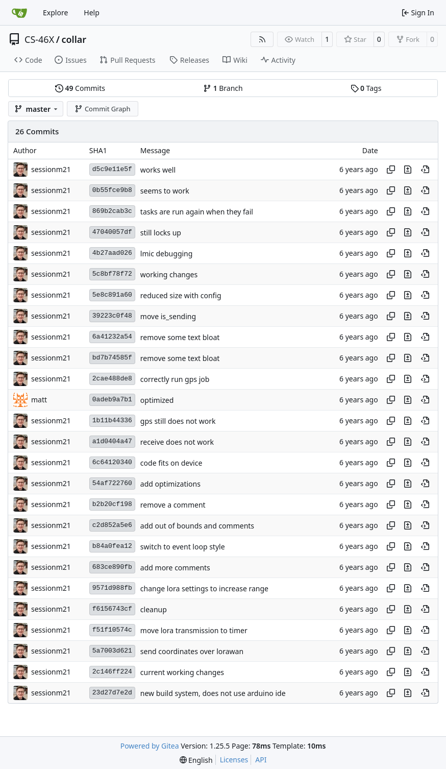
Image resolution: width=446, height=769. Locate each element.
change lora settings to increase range (204, 588)
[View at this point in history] (425, 169)
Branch (223, 88)
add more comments (175, 567)
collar (73, 39)
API (260, 759)
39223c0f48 (112, 316)
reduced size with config (180, 295)
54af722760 (112, 483)
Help (92, 12)
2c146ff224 (112, 672)
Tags (366, 88)
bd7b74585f (112, 358)
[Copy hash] (391, 169)
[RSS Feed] (262, 39)
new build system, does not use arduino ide (213, 693)
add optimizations (170, 484)
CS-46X (39, 39)
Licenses (234, 759)
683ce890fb (112, 567)
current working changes (182, 672)
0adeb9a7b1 (112, 399)
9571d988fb (112, 588)
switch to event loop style (182, 546)
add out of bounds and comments (197, 526)
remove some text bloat (180, 337)
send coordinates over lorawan (191, 651)
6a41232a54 (112, 337)
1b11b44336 (112, 420)
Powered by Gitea (149, 746)
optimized (157, 400)
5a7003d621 (112, 651)
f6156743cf (112, 609)
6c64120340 (112, 462)
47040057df (112, 232)
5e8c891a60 (112, 295)
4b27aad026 (112, 253)
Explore (55, 12)
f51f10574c (112, 630)
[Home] (19, 13)
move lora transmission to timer (193, 630)
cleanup (153, 609)
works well (158, 170)
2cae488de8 (112, 378)
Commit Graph (102, 108)
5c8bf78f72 (112, 274)
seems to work (164, 191)
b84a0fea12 (112, 546)
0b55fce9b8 (112, 190)
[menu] (196, 760)
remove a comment (173, 505)
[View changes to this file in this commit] (407, 169)
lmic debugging (166, 253)
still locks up (160, 232)
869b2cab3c (112, 211)
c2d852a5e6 (112, 525)
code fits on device (171, 463)
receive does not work (177, 442)
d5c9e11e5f (112, 169)
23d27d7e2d (112, 692)
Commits (80, 88)
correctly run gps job (175, 379)
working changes (168, 274)
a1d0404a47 (112, 441)
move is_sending (168, 316)
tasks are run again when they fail (196, 212)
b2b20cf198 (112, 504)
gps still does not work (178, 421)
